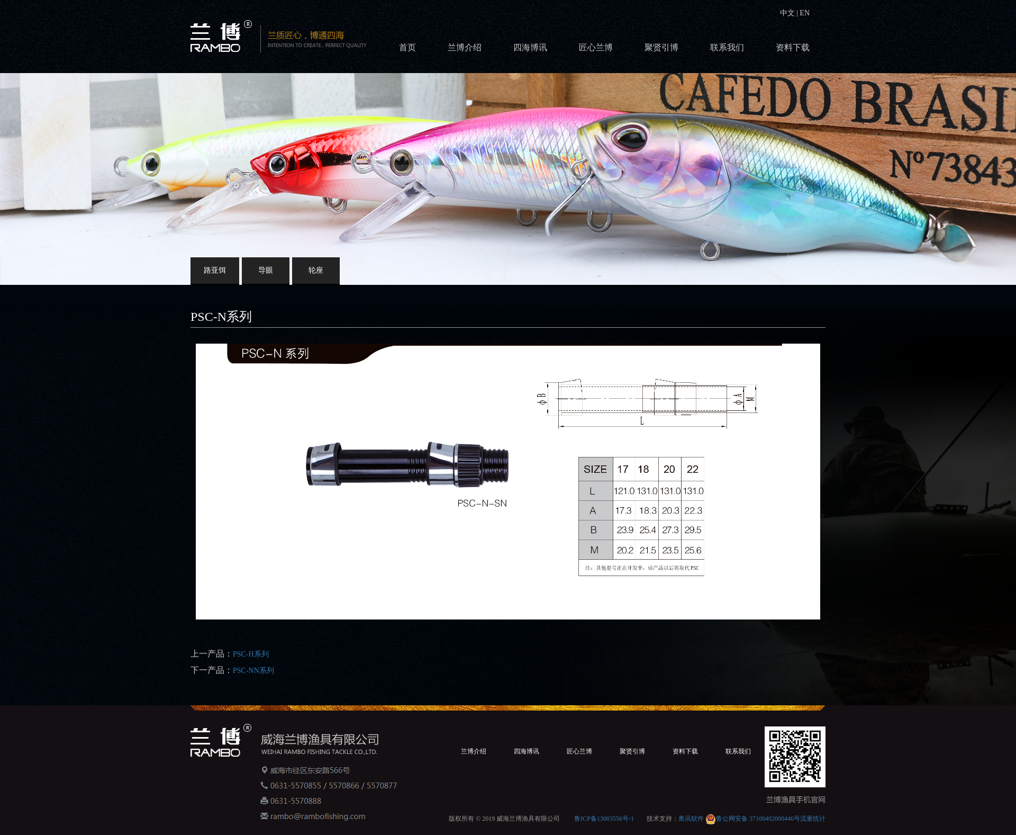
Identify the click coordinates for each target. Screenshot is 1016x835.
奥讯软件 (691, 818)
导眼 (265, 270)
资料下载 (793, 47)
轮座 (316, 270)
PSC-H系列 (251, 654)
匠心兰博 (596, 47)
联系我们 (727, 47)
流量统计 (813, 818)
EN (804, 13)
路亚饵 (215, 270)
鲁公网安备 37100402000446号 (752, 818)
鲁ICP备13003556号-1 (604, 818)
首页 (407, 47)
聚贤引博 (661, 47)
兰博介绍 (465, 47)
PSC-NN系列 (253, 671)
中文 (788, 13)
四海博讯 (530, 47)
